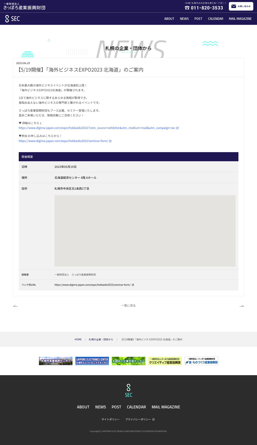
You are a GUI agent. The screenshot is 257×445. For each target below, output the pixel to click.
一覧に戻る (128, 305)
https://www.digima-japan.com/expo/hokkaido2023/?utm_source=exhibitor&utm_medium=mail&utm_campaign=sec (97, 128)
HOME (78, 339)
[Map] (145, 231)
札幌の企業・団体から (101, 339)
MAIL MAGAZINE (240, 18)
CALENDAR (215, 18)
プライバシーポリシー (138, 419)
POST (198, 18)
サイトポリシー (111, 419)
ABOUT (169, 18)
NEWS (184, 18)
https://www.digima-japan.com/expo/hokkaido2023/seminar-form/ (63, 141)
